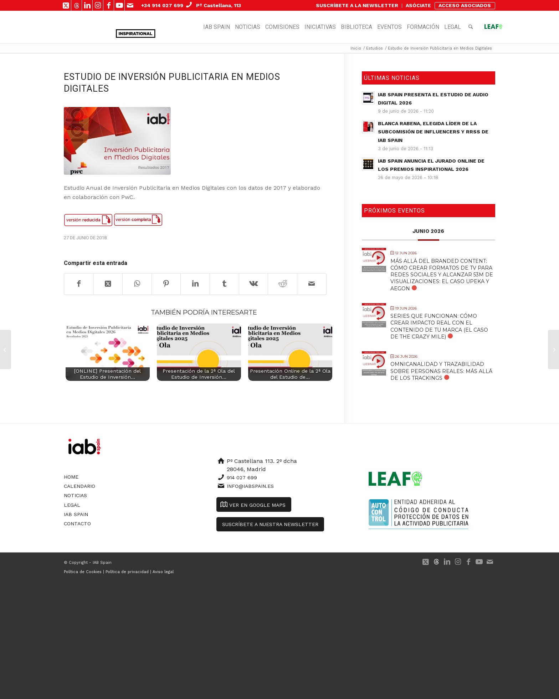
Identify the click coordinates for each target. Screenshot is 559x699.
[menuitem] (357, 6)
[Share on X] (108, 284)
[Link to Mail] (130, 5)
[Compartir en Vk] (253, 284)
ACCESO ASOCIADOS (465, 5)
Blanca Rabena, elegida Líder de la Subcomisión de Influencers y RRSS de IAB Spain (433, 132)
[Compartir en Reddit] (282, 284)
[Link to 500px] (76, 5)
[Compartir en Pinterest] (166, 284)
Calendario (79, 486)
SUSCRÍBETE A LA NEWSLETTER (357, 5)
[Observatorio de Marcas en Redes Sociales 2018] (5, 349)
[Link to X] (66, 5)
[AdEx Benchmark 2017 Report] (553, 349)
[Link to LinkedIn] (87, 5)
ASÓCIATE (418, 5)
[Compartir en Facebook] (78, 284)
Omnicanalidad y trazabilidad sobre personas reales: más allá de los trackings (441, 371)
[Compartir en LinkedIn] (195, 284)
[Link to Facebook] (108, 5)
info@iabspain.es (250, 486)
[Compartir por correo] (311, 284)
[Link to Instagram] (98, 5)
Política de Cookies (83, 572)
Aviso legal (163, 572)
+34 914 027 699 (162, 5)
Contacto (77, 523)
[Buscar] (471, 27)
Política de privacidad (127, 572)
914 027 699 (242, 477)
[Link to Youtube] (119, 5)
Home (71, 477)
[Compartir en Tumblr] (224, 284)
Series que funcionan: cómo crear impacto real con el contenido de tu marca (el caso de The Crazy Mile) (439, 326)
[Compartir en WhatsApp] (137, 284)
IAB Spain (76, 514)
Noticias (75, 495)
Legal (72, 505)
